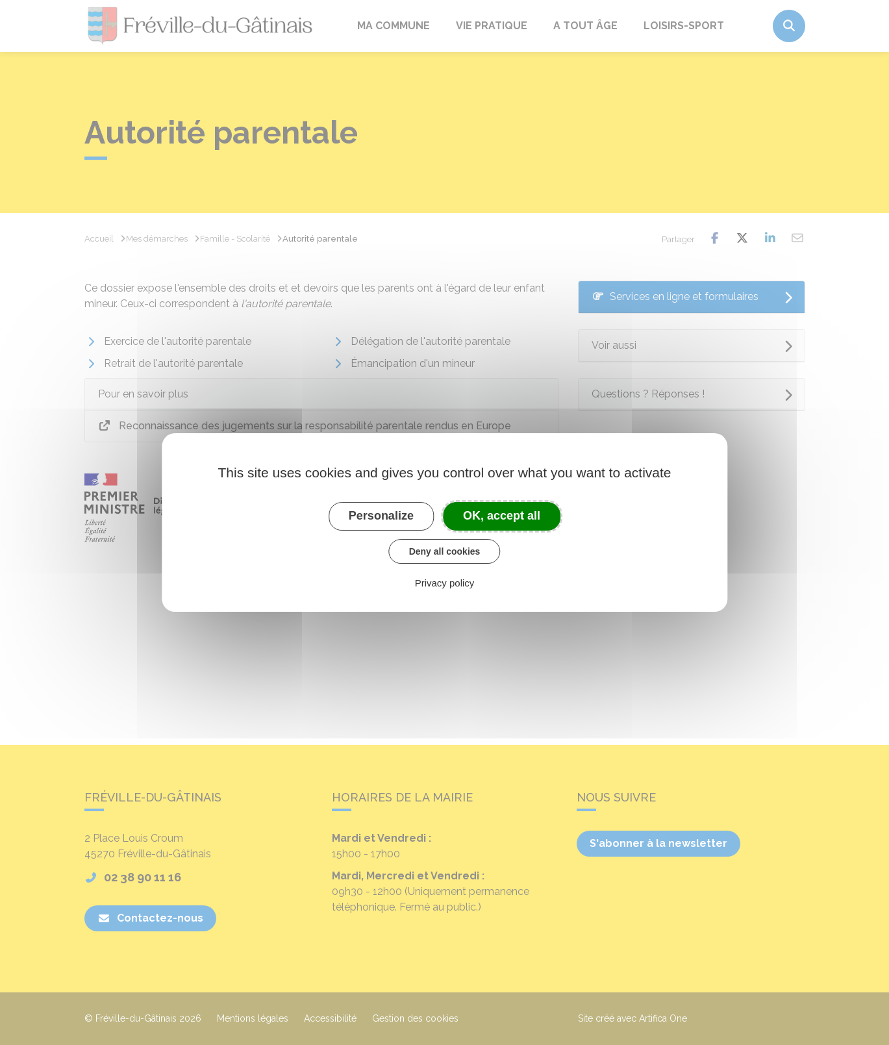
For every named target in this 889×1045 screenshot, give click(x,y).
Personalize (381, 515)
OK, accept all (501, 515)
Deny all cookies (445, 551)
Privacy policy (445, 582)
